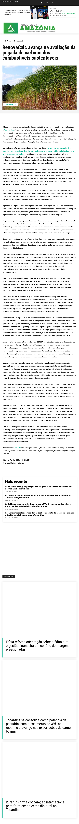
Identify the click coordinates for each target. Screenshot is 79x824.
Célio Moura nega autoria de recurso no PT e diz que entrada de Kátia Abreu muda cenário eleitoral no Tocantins (38, 505)
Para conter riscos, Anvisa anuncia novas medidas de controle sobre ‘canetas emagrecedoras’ (38, 496)
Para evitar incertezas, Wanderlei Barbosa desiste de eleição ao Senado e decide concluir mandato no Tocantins (39, 513)
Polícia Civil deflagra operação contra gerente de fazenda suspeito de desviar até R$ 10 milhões (39, 487)
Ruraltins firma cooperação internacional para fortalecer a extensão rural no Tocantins (35, 806)
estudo (18, 447)
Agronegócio (10, 104)
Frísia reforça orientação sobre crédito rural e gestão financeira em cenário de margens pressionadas (37, 646)
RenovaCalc (9, 129)
